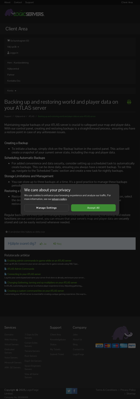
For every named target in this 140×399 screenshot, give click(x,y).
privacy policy (59, 199)
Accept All (93, 207)
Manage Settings (46, 207)
